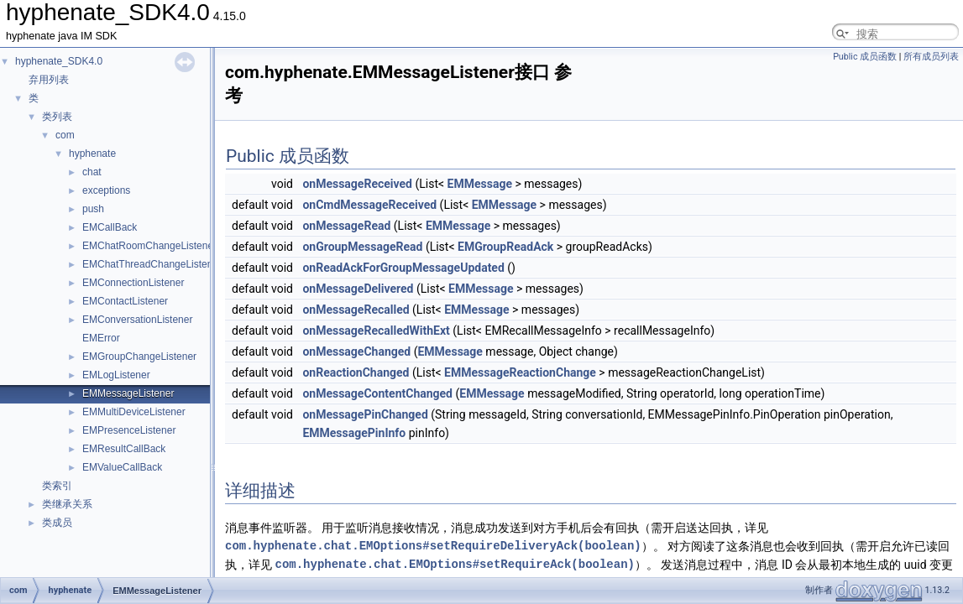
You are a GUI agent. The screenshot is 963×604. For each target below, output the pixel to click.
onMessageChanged (356, 351)
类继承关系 (67, 504)
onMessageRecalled (355, 309)
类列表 (57, 116)
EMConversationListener (137, 319)
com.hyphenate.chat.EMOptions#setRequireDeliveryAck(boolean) (433, 546)
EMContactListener (125, 301)
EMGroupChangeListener (139, 356)
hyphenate (92, 153)
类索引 (57, 486)
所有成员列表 (931, 56)
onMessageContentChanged (377, 393)
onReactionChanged (355, 372)
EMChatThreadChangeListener (152, 264)
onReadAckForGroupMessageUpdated (403, 267)
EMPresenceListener (128, 430)
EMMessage (479, 183)
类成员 (57, 522)
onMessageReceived (357, 183)
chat (92, 172)
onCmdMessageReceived (369, 204)
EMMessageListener (128, 393)
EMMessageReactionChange (520, 372)
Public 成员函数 (865, 56)
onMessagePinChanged (364, 414)
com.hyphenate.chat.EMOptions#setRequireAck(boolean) (454, 564)
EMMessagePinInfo (354, 433)
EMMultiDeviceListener (134, 412)
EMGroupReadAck (505, 246)
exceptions (106, 190)
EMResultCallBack (123, 449)
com (65, 135)
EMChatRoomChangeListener (149, 246)
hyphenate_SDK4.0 (58, 61)
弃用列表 (49, 80)
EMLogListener (116, 375)
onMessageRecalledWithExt (375, 330)
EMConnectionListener (133, 283)
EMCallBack (109, 227)
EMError (101, 338)
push (93, 209)
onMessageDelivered (357, 288)
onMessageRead (346, 225)
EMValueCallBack (122, 467)
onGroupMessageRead (362, 246)
